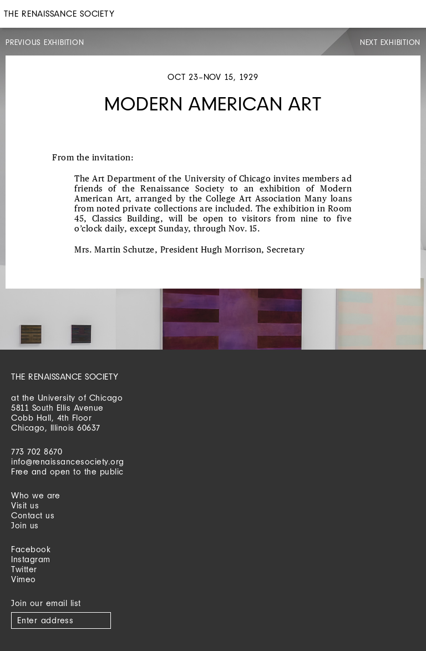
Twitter (24, 569)
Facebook (30, 549)
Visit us (25, 505)
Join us (25, 525)
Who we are (35, 495)
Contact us (32, 515)
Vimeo (23, 579)
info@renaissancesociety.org (67, 461)
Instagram (30, 559)
